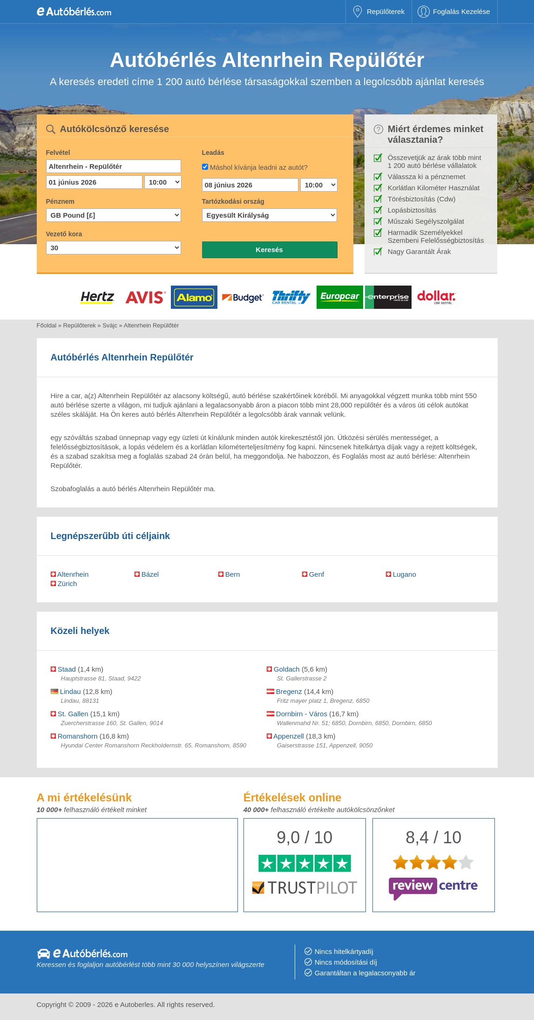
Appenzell (285, 736)
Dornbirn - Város (297, 714)
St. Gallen (69, 714)
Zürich (64, 583)
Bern (229, 574)
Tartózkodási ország (233, 201)
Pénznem (60, 201)
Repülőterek (386, 11)
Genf (313, 574)
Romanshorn (74, 736)
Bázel (147, 574)
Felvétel (58, 152)
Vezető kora (64, 234)
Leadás (213, 152)
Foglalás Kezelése (461, 11)
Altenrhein (70, 574)
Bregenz (284, 691)
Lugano (401, 574)
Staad (63, 669)
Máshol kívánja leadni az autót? (259, 167)
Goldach (283, 669)
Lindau (66, 691)
